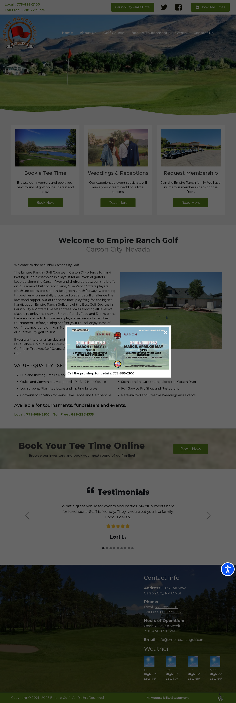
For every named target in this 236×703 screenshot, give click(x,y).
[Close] (165, 333)
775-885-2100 (123, 373)
